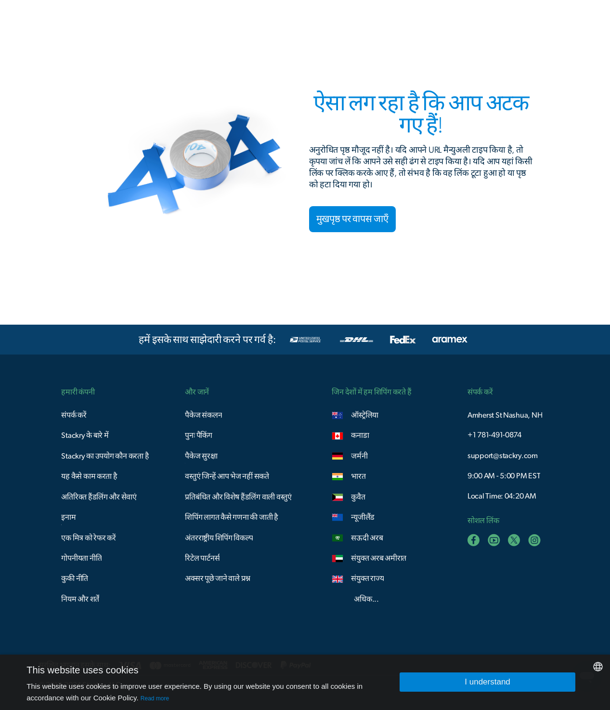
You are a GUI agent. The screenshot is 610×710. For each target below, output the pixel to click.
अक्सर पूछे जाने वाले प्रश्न (217, 578)
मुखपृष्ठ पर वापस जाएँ (352, 219)
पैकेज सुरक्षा (201, 456)
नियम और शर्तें (80, 599)
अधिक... (366, 599)
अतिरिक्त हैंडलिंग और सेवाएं (99, 497)
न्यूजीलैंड (363, 517)
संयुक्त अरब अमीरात (378, 558)
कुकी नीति (74, 578)
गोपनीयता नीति (81, 558)
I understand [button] (487, 681)
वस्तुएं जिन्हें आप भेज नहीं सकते (227, 476)
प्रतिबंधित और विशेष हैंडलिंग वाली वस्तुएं (238, 497)
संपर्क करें (73, 415)
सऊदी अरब (367, 538)
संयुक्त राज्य (367, 578)
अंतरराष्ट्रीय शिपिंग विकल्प (219, 538)
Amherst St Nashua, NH (505, 415)
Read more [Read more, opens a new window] (155, 698)
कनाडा (360, 435)
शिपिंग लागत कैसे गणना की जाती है (231, 517)
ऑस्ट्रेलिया (364, 415)
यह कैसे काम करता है (89, 476)
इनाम (68, 517)
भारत (358, 476)
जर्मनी (359, 456)
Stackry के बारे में (84, 435)
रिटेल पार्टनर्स (202, 558)
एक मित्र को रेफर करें (88, 538)
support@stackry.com (502, 456)
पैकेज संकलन (203, 415)
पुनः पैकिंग (198, 435)
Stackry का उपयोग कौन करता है (105, 456)
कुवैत (358, 497)
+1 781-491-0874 (494, 435)
